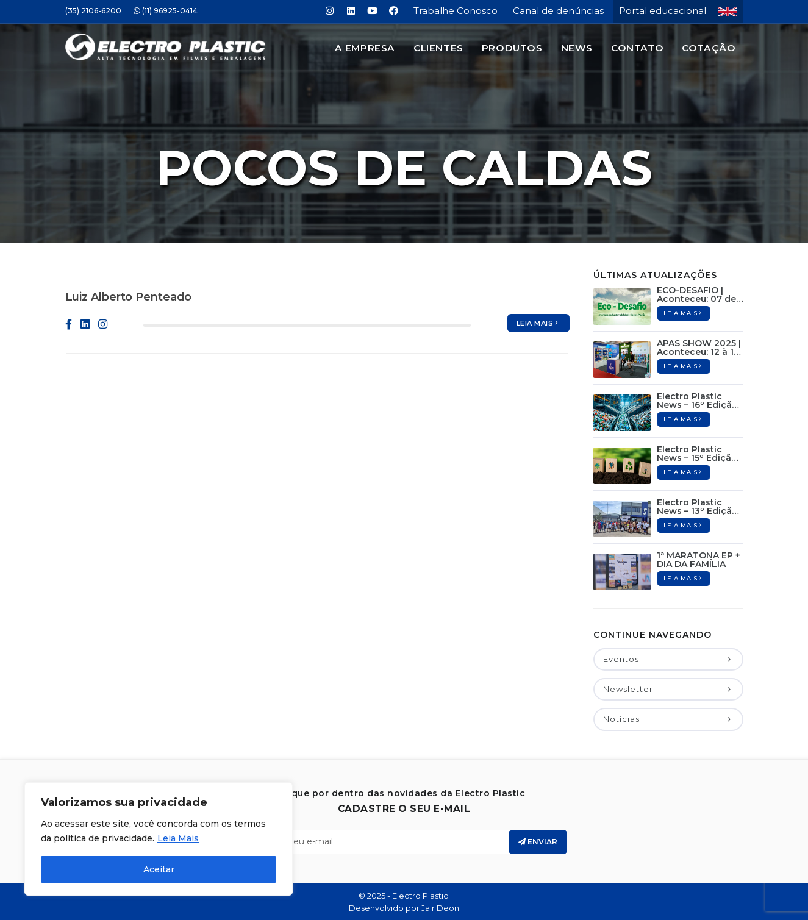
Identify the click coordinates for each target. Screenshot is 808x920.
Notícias (668, 719)
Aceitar (158, 869)
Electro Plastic (420, 895)
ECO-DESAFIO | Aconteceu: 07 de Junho (696, 294)
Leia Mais (178, 838)
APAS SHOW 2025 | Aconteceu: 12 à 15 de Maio (699, 347)
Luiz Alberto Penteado (128, 297)
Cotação (708, 48)
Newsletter (668, 689)
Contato (637, 48)
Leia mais (538, 323)
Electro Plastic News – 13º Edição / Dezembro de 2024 (700, 506)
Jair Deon (440, 908)
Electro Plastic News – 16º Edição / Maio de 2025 (700, 400)
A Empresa (365, 48)
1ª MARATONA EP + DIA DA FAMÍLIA (698, 559)
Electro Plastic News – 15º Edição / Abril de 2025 (700, 453)
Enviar (537, 841)
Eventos (668, 659)
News (577, 48)
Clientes (438, 48)
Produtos (512, 48)
